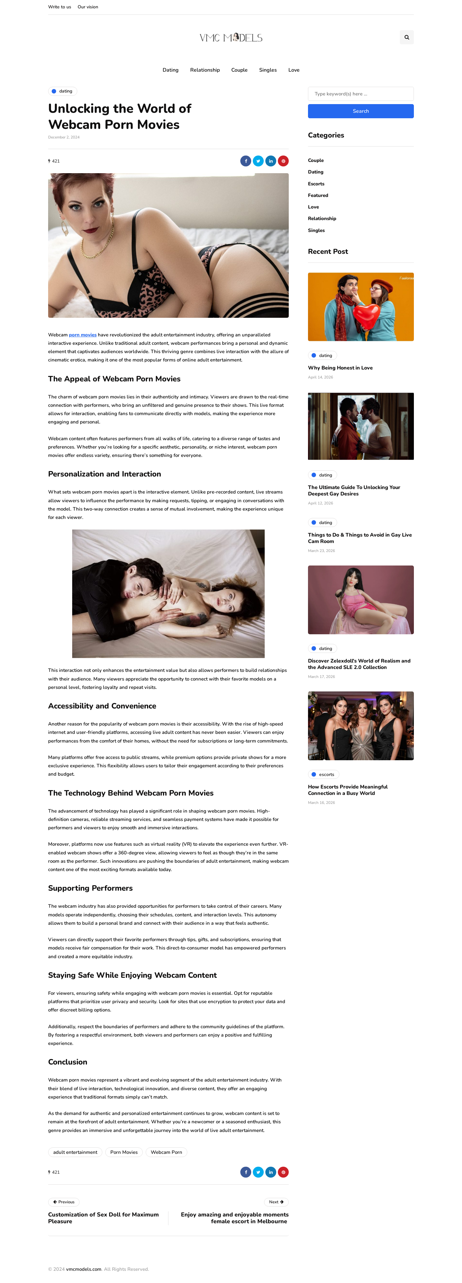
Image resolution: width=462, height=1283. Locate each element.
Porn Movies (124, 1152)
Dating (171, 70)
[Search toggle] (407, 37)
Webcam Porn (166, 1152)
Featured (318, 195)
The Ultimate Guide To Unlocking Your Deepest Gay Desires (354, 490)
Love (294, 70)
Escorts (316, 184)
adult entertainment (75, 1152)
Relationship (205, 70)
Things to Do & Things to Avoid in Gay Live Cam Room (360, 538)
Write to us (59, 7)
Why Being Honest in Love (340, 367)
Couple (239, 70)
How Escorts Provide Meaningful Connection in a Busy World (348, 790)
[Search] (361, 94)
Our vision (88, 7)
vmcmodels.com (83, 1269)
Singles (268, 70)
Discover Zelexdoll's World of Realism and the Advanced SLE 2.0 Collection (359, 664)
